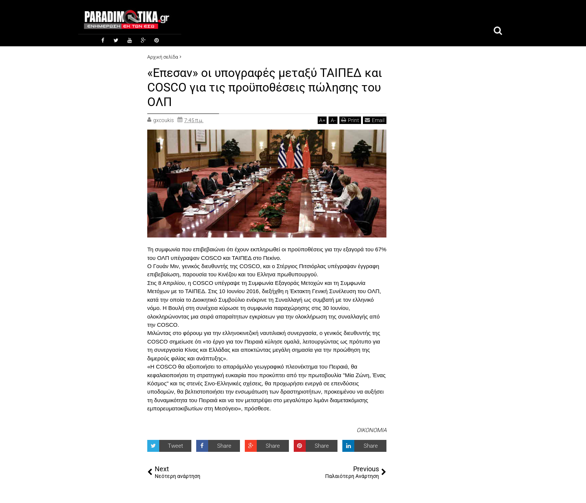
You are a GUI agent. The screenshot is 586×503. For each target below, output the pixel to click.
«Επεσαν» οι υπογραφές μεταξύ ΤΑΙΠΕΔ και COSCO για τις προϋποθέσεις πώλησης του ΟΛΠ (264, 87)
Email (375, 118)
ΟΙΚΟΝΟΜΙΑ (371, 429)
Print (350, 118)
